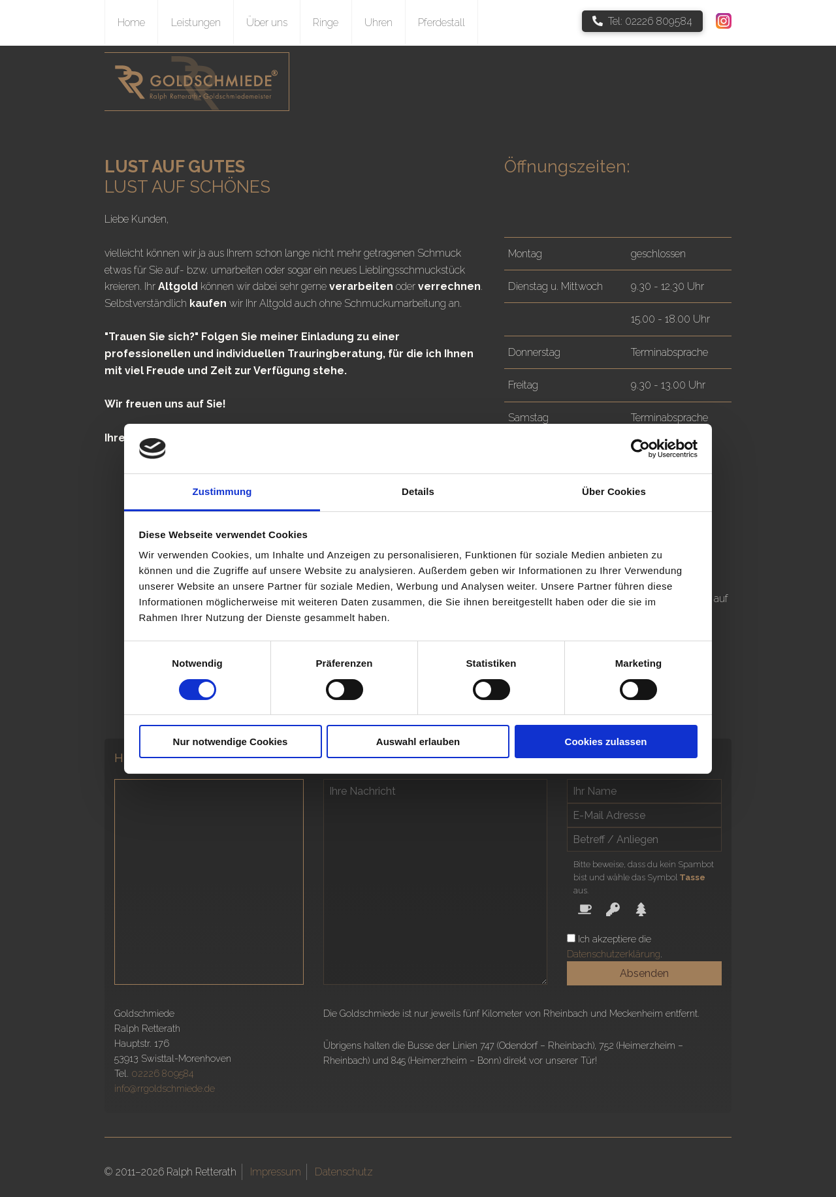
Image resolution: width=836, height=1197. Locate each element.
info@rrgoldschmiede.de (164, 1088)
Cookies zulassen (606, 741)
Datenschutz (344, 1172)
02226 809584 (162, 1073)
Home (131, 22)
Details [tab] (418, 491)
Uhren (378, 22)
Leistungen (196, 22)
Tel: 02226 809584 (642, 21)
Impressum (275, 1172)
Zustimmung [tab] (222, 491)
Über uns (266, 22)
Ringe (325, 22)
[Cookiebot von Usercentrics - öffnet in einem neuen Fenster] (640, 448)
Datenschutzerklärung (613, 953)
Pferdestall (441, 22)
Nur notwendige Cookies (230, 741)
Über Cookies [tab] (614, 491)
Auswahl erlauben (418, 741)
